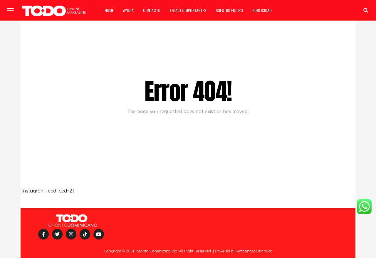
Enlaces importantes (188, 10)
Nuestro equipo (229, 10)
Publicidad (262, 10)
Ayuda (128, 10)
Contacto (151, 10)
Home (109, 10)
